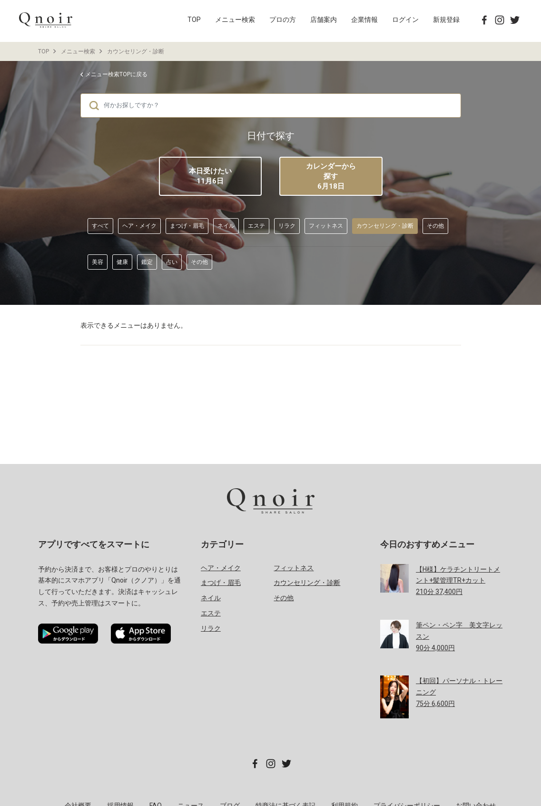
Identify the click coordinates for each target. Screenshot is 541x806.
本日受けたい (210, 176)
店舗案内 (323, 19)
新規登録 (446, 19)
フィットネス (326, 225)
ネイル (226, 225)
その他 (435, 225)
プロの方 (282, 19)
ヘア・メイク (139, 225)
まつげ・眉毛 (187, 225)
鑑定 (147, 262)
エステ (256, 225)
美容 (97, 262)
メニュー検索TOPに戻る (116, 74)
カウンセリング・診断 (135, 51)
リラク (286, 225)
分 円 (458, 580)
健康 (122, 262)
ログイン (405, 19)
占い (171, 262)
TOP (194, 19)
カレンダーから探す (330, 176)
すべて (100, 225)
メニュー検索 (235, 19)
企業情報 (364, 19)
